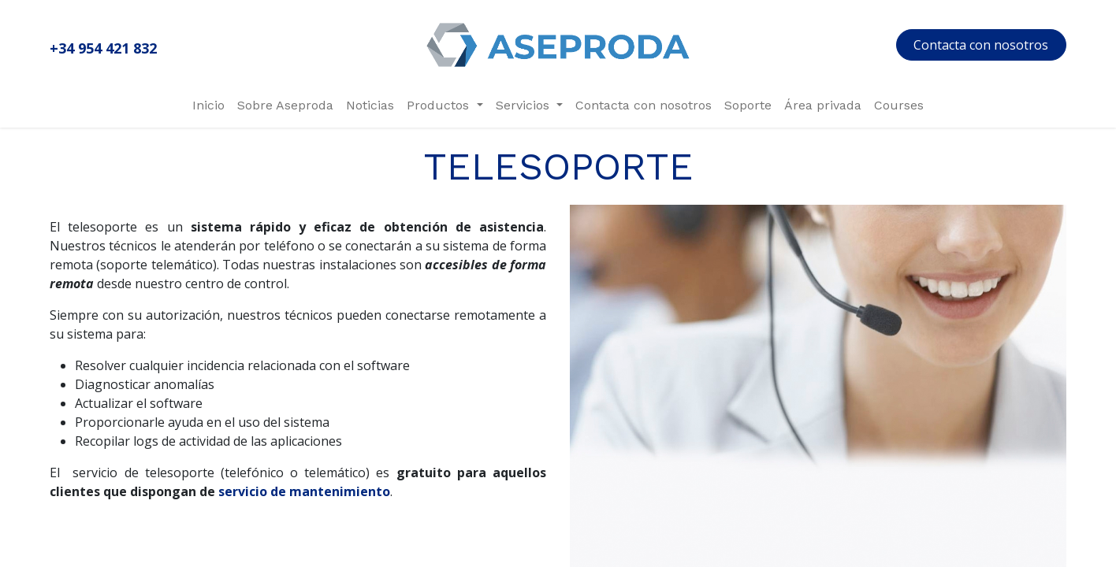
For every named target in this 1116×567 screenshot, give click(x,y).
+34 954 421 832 (103, 48)
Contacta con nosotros (980, 45)
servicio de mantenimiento (304, 491)
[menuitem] (208, 105)
